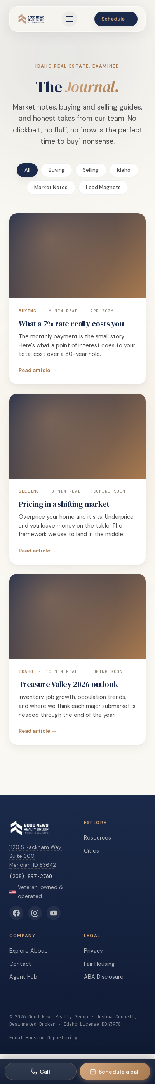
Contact (20, 963)
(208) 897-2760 (30, 876)
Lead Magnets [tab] (103, 187)
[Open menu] (69, 19)
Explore (19, 950)
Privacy (93, 950)
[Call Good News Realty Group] (41, 1071)
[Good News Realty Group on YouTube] (54, 913)
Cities (91, 850)
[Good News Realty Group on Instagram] (35, 913)
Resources (97, 837)
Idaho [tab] (124, 170)
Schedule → (116, 19)
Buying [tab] (57, 170)
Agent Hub (23, 976)
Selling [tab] (91, 170)
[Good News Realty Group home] (31, 19)
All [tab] (27, 170)
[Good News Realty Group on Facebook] (16, 913)
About (38, 950)
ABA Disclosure (104, 976)
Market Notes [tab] (51, 187)
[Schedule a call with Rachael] (115, 1071)
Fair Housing (99, 963)
